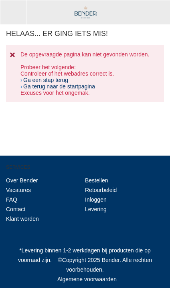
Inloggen (96, 199)
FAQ (11, 199)
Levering (96, 209)
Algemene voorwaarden (87, 279)
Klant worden (22, 219)
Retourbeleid (101, 190)
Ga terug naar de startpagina (59, 86)
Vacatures (18, 190)
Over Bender (22, 180)
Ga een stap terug (45, 80)
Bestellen (96, 180)
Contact (15, 209)
